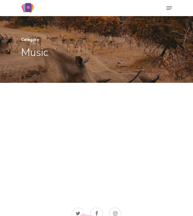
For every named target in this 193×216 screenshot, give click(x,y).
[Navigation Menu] (169, 8)
